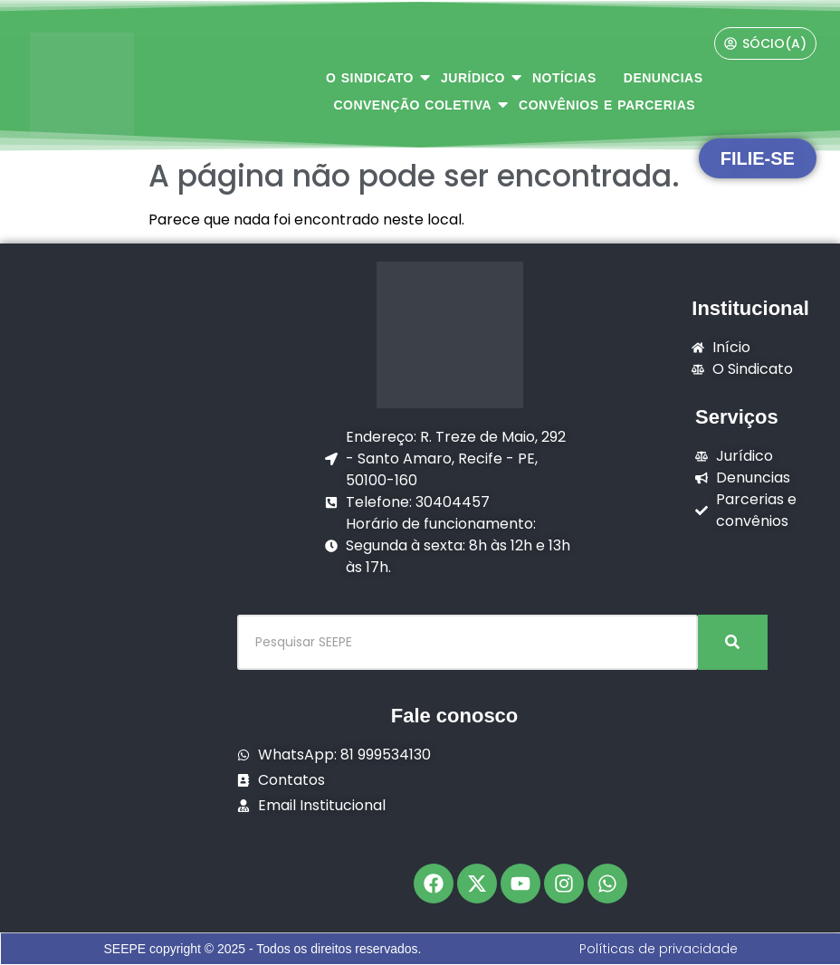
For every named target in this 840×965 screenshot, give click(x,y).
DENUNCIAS (663, 78)
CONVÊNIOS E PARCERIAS (607, 105)
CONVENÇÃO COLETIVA (419, 104)
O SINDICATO (376, 77)
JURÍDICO (480, 77)
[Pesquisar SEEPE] (467, 642)
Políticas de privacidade (658, 949)
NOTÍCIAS (564, 78)
